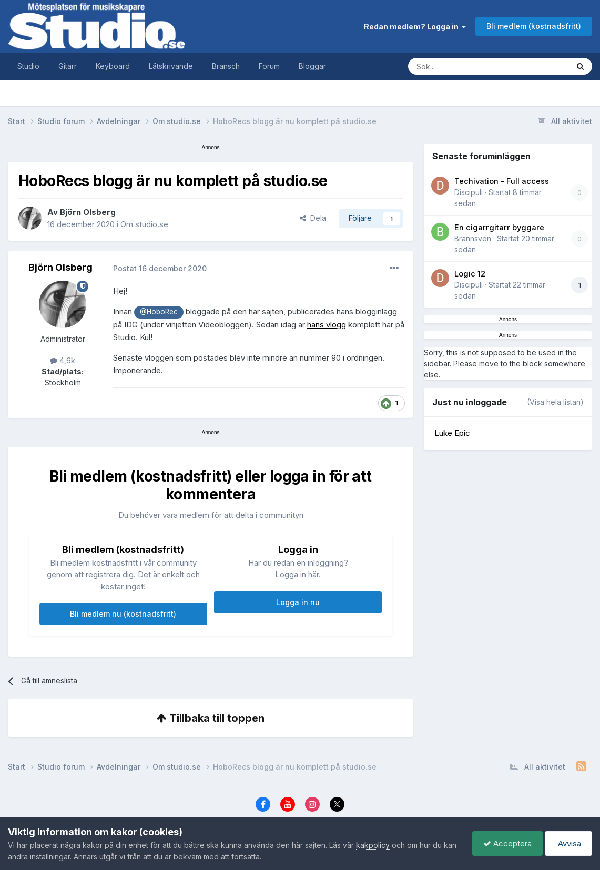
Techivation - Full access (501, 181)
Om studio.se (144, 224)
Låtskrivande (171, 66)
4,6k (62, 360)
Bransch (226, 66)
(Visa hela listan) (555, 401)
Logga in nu (298, 602)
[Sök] (478, 66)
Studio (28, 66)
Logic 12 (469, 274)
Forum (269, 66)
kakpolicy (373, 845)
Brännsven (472, 238)
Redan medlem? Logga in (415, 26)
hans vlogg (326, 325)
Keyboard (113, 66)
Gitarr (67, 66)
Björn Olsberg (88, 212)
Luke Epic (452, 433)
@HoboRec (159, 312)
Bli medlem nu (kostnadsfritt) (123, 613)
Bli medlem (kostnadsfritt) (533, 26)
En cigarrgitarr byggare (499, 227)
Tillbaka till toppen (211, 718)
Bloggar (312, 66)
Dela (313, 217)
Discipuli (468, 192)
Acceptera (507, 843)
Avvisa (568, 843)
